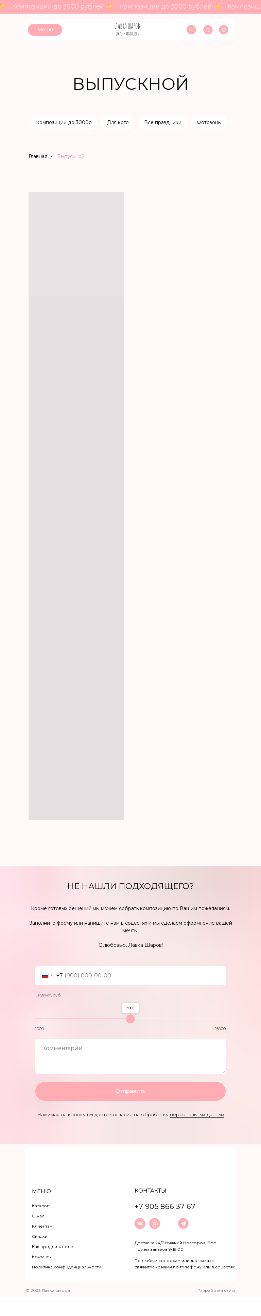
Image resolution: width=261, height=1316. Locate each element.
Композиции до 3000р (83, 123)
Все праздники (184, 123)
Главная (38, 175)
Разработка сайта (216, 1309)
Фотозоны (129, 141)
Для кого (138, 123)
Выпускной (71, 175)
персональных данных (197, 1133)
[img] (127, 29)
